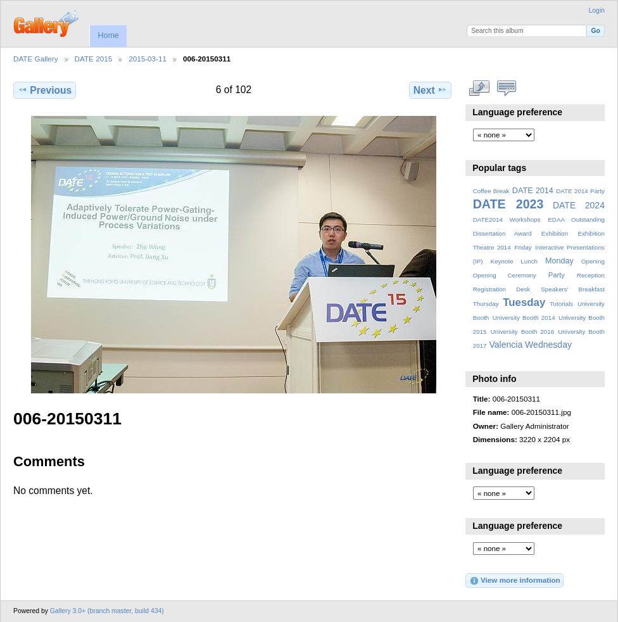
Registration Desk (502, 289)
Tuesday (524, 302)
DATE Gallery (35, 58)
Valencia (505, 345)
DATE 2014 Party (580, 190)
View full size (479, 89)
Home (108, 35)
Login (597, 10)
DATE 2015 (94, 58)
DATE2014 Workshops (507, 219)
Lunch (529, 261)
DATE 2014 (532, 190)
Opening (593, 261)
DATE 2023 (508, 204)
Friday (522, 247)
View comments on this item (506, 89)
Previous (45, 90)
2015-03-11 (148, 58)
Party (556, 275)
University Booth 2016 (522, 331)
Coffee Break (491, 190)
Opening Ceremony (504, 275)
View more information (514, 581)
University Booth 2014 (524, 317)
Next (430, 90)
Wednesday (548, 345)
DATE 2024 (579, 205)
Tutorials (561, 303)
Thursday (486, 303)
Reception (591, 275)
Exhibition (555, 233)
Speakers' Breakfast (573, 289)
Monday (559, 261)
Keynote (501, 261)
